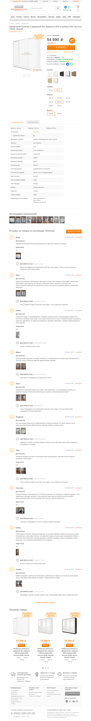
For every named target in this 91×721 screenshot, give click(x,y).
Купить (61, 47)
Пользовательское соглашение (16, 699)
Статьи (13, 703)
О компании (14, 690)
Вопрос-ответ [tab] (33, 122)
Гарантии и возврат (35, 696)
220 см (68, 98)
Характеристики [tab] (17, 122)
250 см (68, 102)
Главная (11, 23)
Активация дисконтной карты (54, 695)
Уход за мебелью (16, 702)
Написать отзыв (73, 231)
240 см (59, 113)
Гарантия (65, 1)
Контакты (76, 1)
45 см (50, 90)
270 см (59, 106)
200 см (51, 98)
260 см (51, 106)
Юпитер (35, 132)
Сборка (55, 1)
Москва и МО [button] (17, 1)
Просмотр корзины (52, 690)
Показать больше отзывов (45, 602)
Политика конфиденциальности (17, 695)
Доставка (45, 1)
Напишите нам (72, 694)
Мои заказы (50, 692)
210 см (59, 98)
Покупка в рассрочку (35, 692)
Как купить (14, 692)
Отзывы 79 (15, 31)
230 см (51, 102)
